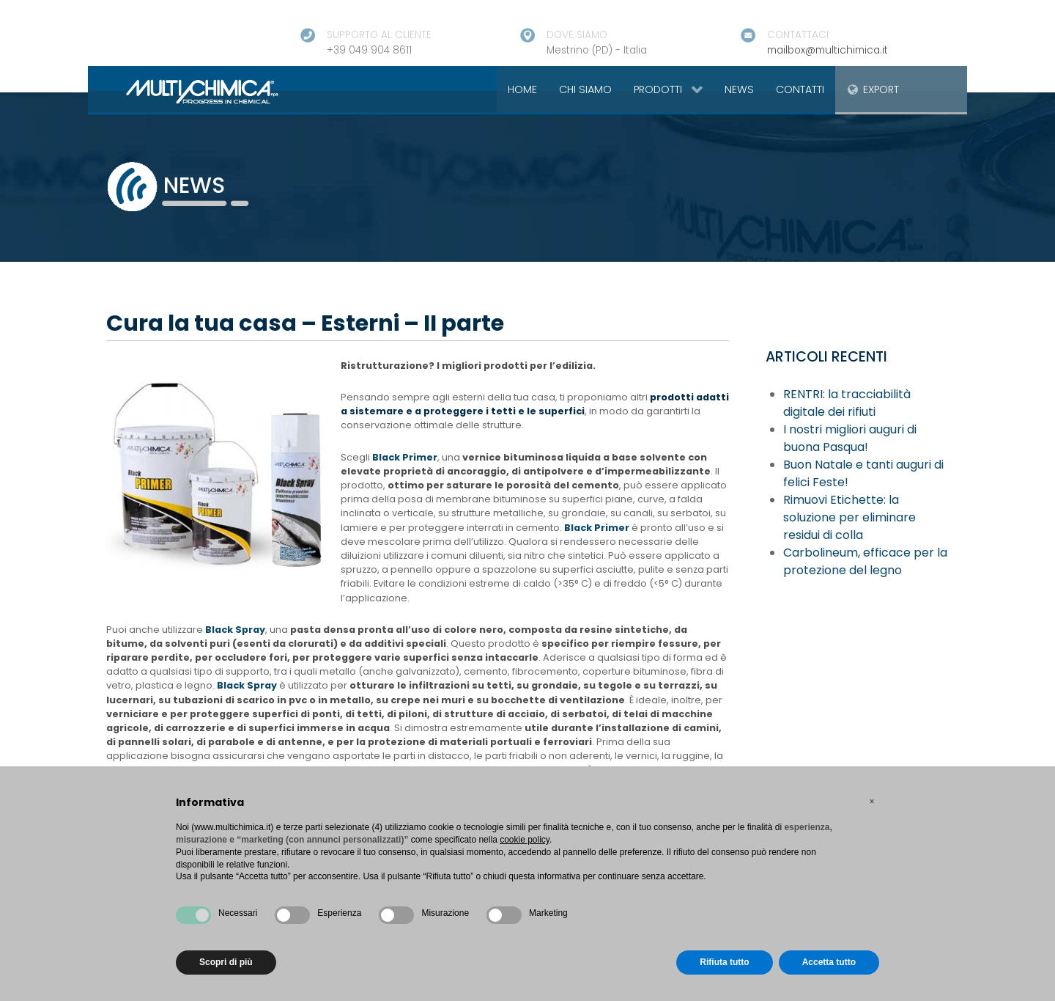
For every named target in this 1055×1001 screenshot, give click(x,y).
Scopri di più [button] (226, 962)
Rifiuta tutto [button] (724, 962)
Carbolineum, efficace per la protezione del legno (865, 561)
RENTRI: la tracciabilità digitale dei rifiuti (847, 403)
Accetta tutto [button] (829, 962)
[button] (872, 801)
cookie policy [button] (524, 840)
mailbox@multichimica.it (827, 50)
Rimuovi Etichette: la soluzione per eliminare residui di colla (849, 517)
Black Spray (235, 629)
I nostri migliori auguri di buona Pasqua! (850, 438)
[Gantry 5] (185, 91)
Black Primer (404, 457)
